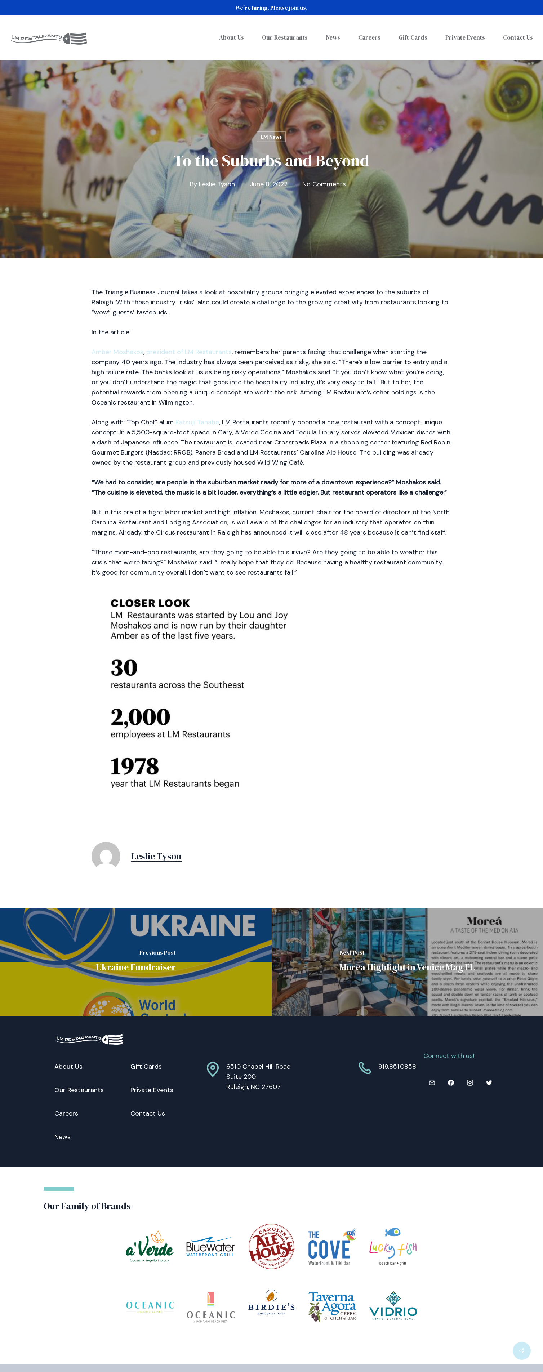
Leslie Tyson (217, 183)
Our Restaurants (79, 1090)
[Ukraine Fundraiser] (136, 962)
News (62, 1136)
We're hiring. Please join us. (271, 8)
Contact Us (147, 1113)
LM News (271, 137)
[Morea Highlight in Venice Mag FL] (407, 962)
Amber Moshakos (117, 352)
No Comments (324, 183)
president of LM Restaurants (189, 352)
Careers (66, 1113)
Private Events (151, 1090)
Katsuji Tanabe (197, 422)
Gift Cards (146, 1066)
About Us (68, 1066)
